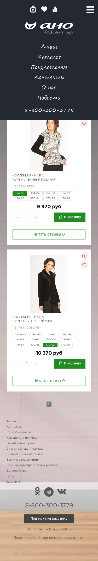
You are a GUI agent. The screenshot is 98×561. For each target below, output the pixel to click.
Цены (10, 476)
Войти (65, 9)
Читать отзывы (49, 234)
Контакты (49, 77)
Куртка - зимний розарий (34, 180)
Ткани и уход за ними (22, 460)
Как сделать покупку (22, 438)
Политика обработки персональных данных (49, 537)
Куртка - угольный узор (33, 321)
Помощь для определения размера (32, 465)
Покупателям (49, 66)
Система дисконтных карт (26, 449)
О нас (49, 87)
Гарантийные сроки (21, 443)
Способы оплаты (19, 432)
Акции (49, 46)
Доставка (13, 481)
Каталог (49, 56)
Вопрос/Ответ (17, 471)
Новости (49, 97)
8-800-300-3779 (49, 110)
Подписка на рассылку (49, 518)
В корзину (72, 217)
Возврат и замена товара (25, 454)
